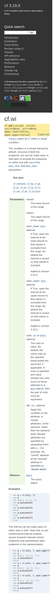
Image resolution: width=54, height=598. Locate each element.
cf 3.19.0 (12, 5)
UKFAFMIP (23, 91)
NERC (7, 91)
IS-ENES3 (39, 88)
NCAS (38, 91)
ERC (45, 81)
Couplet (29, 84)
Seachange (17, 84)
